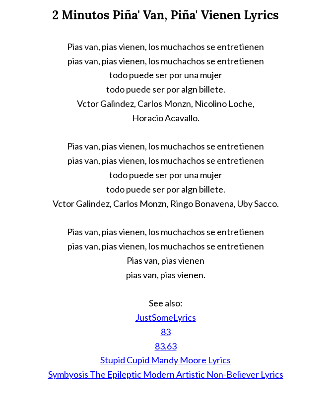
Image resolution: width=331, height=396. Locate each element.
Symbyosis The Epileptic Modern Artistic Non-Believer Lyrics (165, 374)
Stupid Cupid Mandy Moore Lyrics (165, 359)
